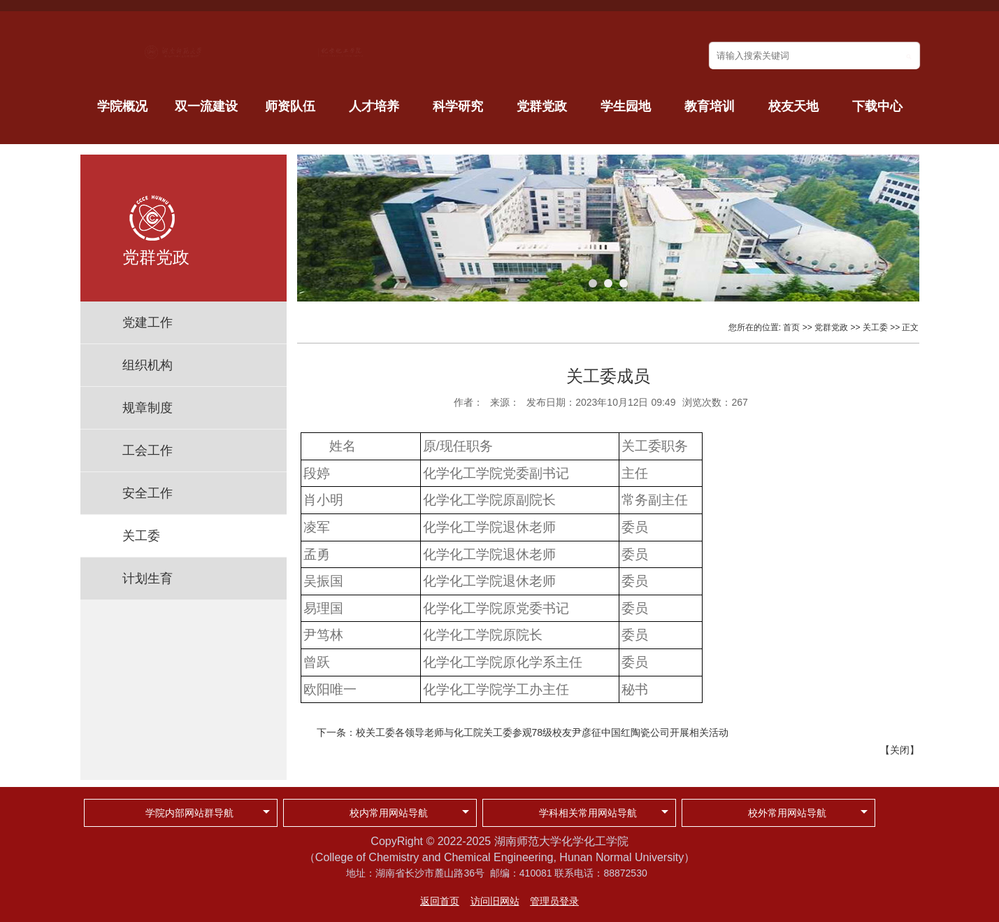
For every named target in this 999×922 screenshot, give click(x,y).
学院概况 (122, 106)
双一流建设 (206, 106)
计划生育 (147, 579)
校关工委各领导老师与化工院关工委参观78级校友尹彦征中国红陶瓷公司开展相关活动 (542, 732)
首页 (791, 327)
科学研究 (458, 106)
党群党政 (542, 106)
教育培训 (709, 106)
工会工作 (147, 451)
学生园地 (626, 106)
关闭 (900, 750)
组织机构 (147, 365)
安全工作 (147, 493)
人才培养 (374, 106)
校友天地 (793, 106)
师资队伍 (290, 106)
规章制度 (147, 408)
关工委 (141, 536)
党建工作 (147, 322)
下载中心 (877, 106)
